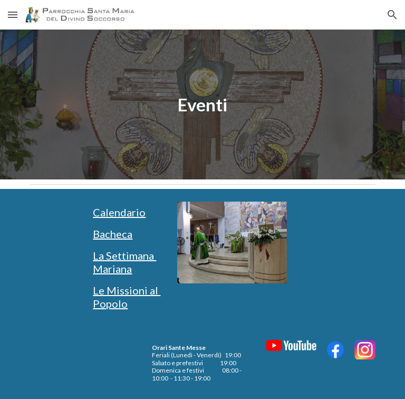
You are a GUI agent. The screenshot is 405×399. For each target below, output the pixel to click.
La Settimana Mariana (124, 262)
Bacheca (112, 233)
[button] (12, 14)
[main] (202, 105)
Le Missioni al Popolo (126, 297)
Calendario (119, 212)
